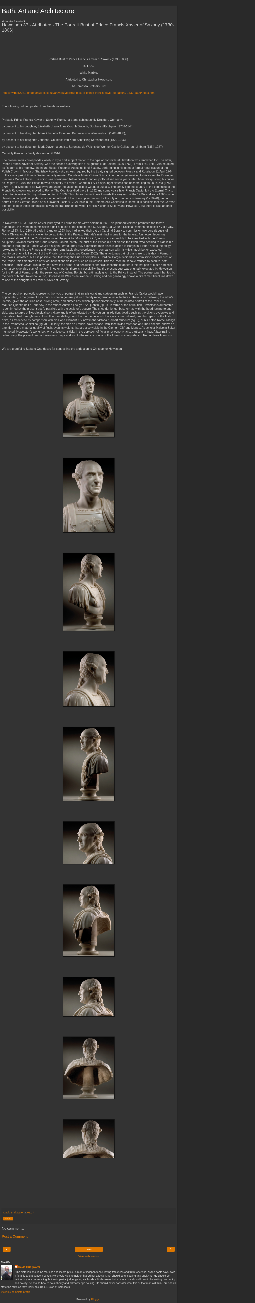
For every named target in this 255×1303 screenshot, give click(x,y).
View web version (88, 1256)
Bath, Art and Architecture (38, 10)
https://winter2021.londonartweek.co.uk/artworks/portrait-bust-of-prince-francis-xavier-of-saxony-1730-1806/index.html (79, 92)
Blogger (95, 1299)
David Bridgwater (29, 1267)
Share (8, 1218)
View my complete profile (15, 1291)
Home (89, 1249)
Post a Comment (15, 1236)
